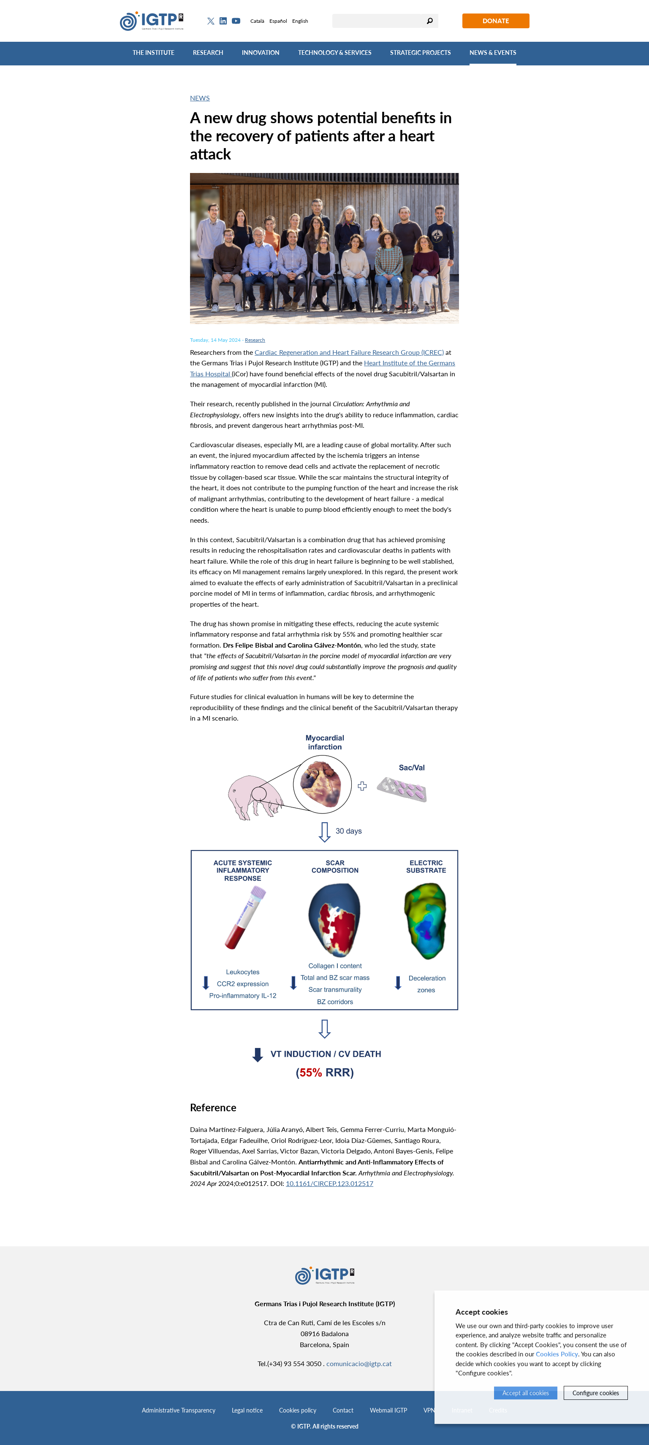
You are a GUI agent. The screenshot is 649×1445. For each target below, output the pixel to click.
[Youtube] (236, 21)
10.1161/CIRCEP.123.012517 (329, 1183)
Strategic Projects (420, 52)
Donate (496, 20)
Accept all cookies (525, 1392)
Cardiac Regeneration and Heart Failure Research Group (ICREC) (349, 352)
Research (208, 52)
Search (429, 21)
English (300, 21)
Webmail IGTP (388, 1410)
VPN (429, 1410)
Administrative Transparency (178, 1410)
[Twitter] (211, 21)
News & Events (493, 52)
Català (257, 21)
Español (278, 21)
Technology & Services (335, 52)
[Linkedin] (223, 21)
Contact (343, 1410)
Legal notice (247, 1410)
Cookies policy (297, 1410)
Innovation (261, 52)
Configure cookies (596, 1392)
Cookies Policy (557, 1354)
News (200, 98)
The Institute (153, 52)
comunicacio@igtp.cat (359, 1363)
